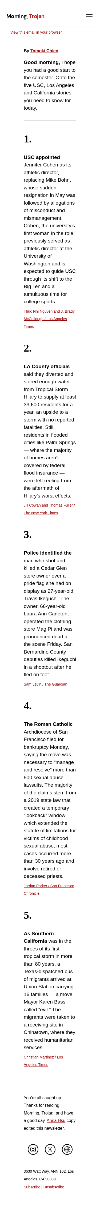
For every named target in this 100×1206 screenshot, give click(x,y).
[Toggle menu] (89, 16)
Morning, (25, 16)
